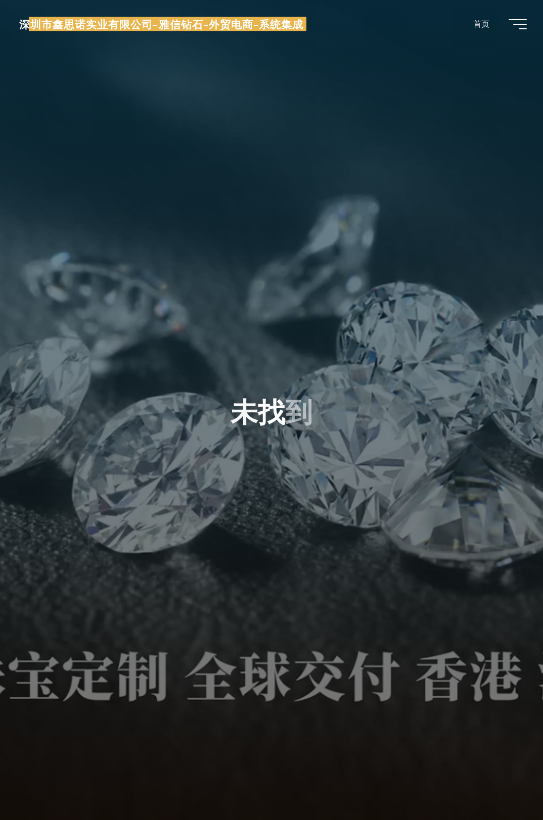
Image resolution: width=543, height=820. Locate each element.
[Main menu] (518, 24)
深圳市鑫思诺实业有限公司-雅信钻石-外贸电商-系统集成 (161, 24)
